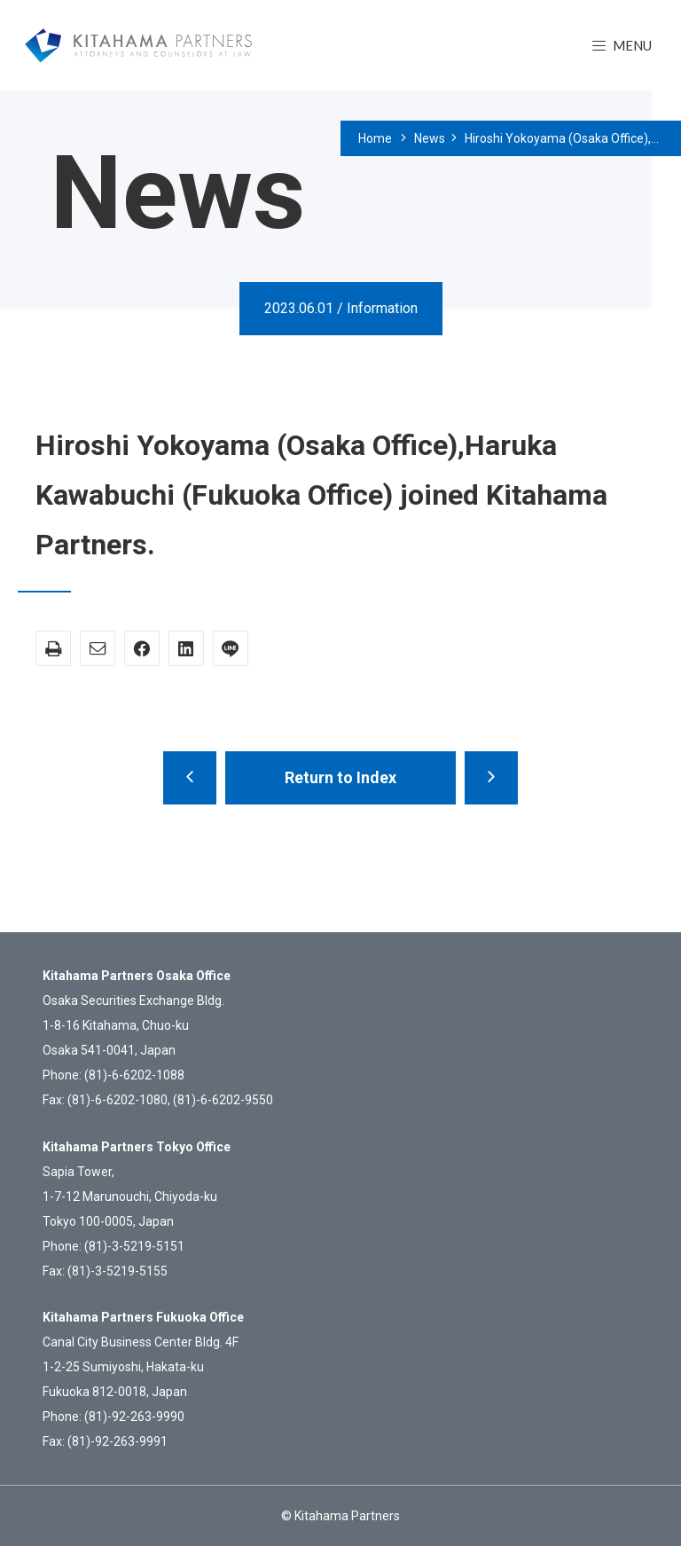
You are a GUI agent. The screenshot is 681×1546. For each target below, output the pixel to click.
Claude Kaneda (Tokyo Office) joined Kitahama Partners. (491, 777)
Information (382, 308)
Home (375, 138)
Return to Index (340, 777)
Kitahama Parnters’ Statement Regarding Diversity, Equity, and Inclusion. (189, 777)
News (429, 138)
